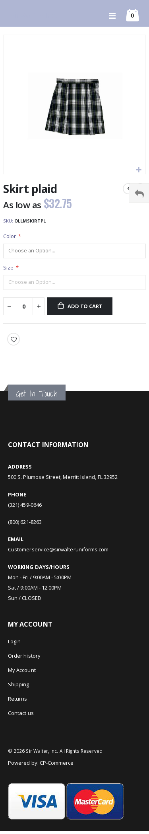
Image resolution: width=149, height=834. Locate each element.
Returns (17, 698)
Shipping (18, 684)
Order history (24, 655)
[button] (138, 170)
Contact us (21, 713)
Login (14, 641)
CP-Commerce (57, 762)
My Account (22, 670)
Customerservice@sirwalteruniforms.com (58, 549)
